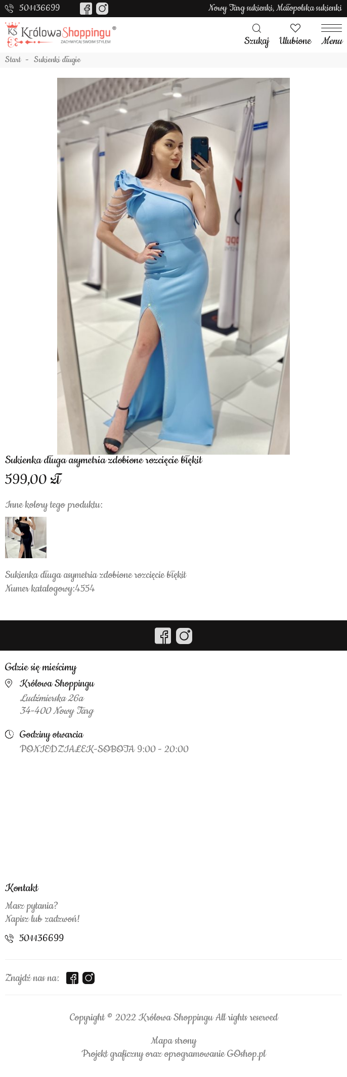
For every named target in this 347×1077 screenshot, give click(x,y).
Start (13, 60)
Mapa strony (173, 1041)
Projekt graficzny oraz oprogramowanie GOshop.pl (173, 1054)
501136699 (39, 8)
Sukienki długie (57, 60)
